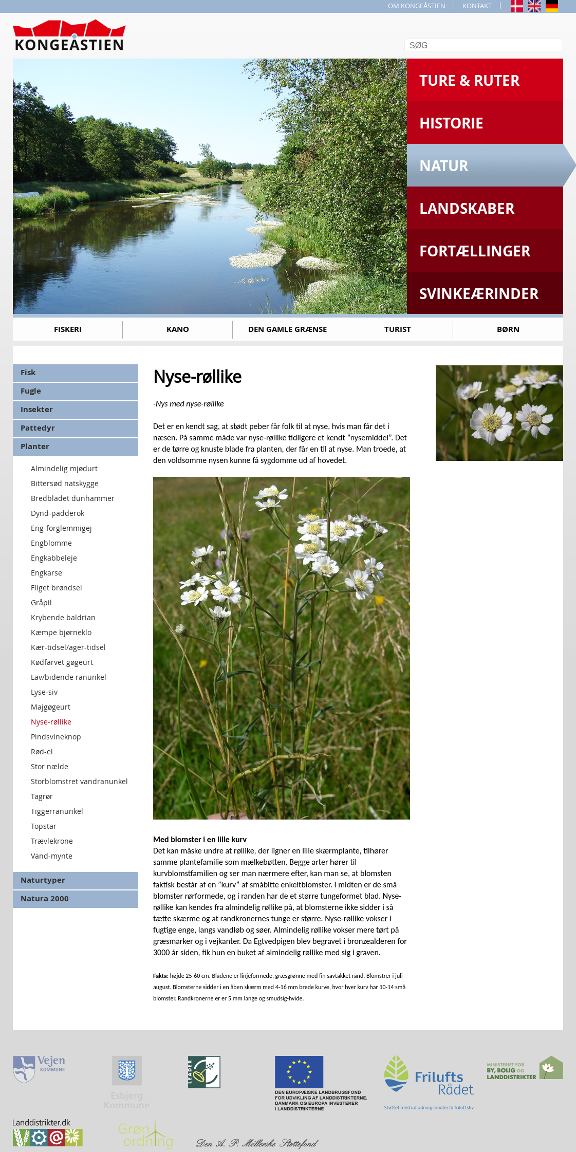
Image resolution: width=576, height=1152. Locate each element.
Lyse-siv (44, 692)
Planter (35, 446)
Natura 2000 (45, 898)
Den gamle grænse (287, 329)
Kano (177, 329)
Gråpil (41, 602)
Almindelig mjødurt (64, 468)
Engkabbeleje (54, 558)
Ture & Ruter (469, 80)
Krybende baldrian (63, 617)
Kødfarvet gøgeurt (62, 662)
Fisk (28, 372)
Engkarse (46, 573)
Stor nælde (49, 766)
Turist (397, 329)
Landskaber (466, 208)
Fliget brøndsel (56, 587)
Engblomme (51, 543)
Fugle (31, 390)
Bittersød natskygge (65, 483)
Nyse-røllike (51, 722)
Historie (451, 123)
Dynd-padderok (57, 513)
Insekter (37, 409)
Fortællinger (474, 251)
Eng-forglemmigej (61, 528)
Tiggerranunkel (57, 811)
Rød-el (42, 751)
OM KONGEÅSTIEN (416, 5)
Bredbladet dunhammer (73, 498)
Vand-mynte (51, 856)
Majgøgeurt (50, 707)
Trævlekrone (52, 841)
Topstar (44, 826)
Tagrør (42, 796)
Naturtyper (43, 880)
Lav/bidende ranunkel (68, 677)
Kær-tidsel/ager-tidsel (68, 647)
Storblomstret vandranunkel (79, 781)
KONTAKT (477, 5)
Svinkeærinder (478, 294)
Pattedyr (38, 427)
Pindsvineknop (56, 736)
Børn (508, 329)
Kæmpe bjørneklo (61, 632)
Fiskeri (68, 329)
